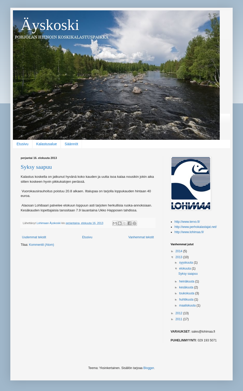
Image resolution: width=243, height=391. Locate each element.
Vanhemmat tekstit (141, 237)
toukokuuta (187, 293)
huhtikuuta (186, 299)
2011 (179, 319)
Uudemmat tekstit (34, 237)
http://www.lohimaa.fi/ (189, 232)
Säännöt (71, 144)
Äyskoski (50, 24)
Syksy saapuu (36, 167)
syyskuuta (186, 262)
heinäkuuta (187, 281)
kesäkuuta (186, 287)
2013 (179, 257)
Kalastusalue (46, 144)
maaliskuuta (187, 305)
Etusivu (22, 144)
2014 (179, 251)
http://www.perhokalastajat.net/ (195, 227)
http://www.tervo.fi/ (187, 222)
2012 (179, 313)
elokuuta (185, 268)
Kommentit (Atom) (41, 245)
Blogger (148, 368)
